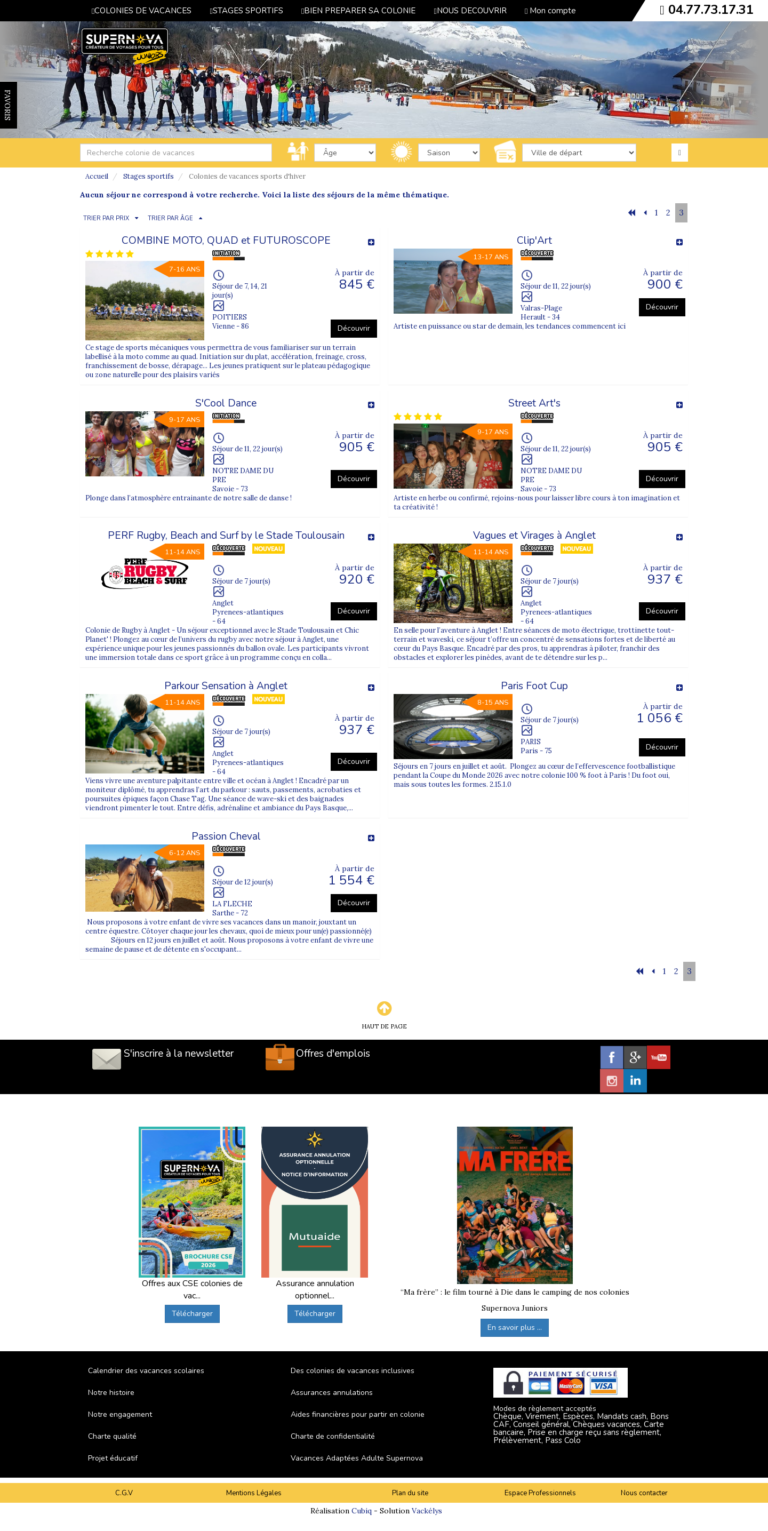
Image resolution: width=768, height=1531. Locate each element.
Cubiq (361, 1511)
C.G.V (124, 1493)
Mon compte (550, 10)
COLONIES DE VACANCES (141, 10)
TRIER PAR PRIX (106, 218)
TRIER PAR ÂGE (170, 218)
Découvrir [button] (354, 328)
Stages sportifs (148, 176)
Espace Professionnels (540, 1493)
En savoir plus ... (514, 1327)
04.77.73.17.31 (711, 9)
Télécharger (192, 1314)
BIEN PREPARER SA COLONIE (358, 10)
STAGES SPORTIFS (246, 10)
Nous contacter (644, 1493)
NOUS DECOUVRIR (470, 10)
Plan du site (410, 1493)
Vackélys (427, 1511)
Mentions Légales (254, 1493)
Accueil (96, 176)
